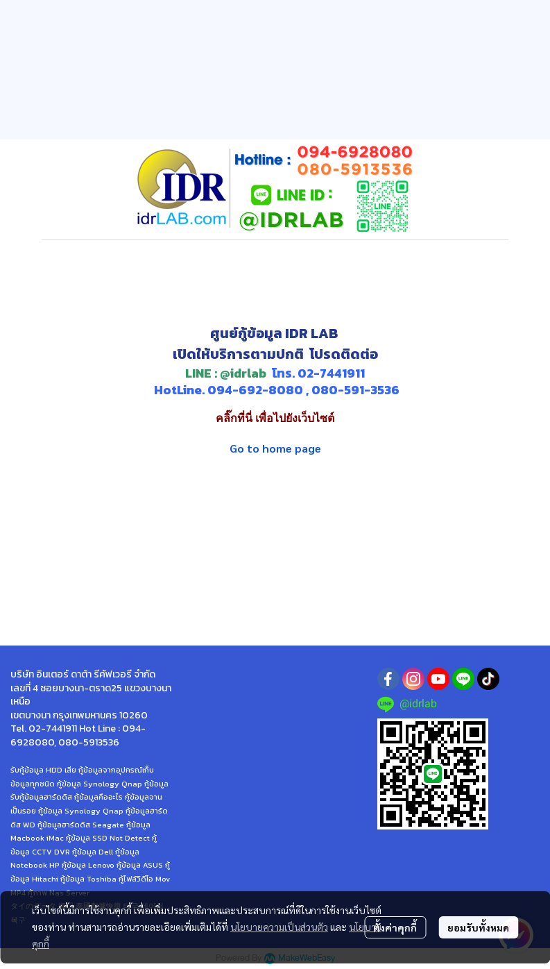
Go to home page (275, 448)
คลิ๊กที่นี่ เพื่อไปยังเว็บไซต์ (275, 418)
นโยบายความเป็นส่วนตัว (279, 926)
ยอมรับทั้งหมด (478, 927)
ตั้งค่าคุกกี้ (395, 927)
